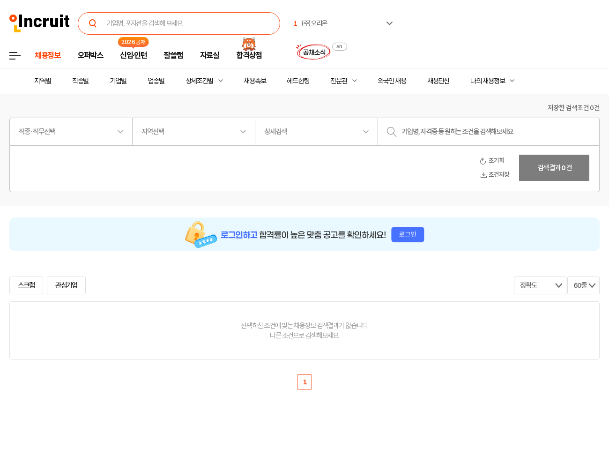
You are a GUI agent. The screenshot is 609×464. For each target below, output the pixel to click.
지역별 (42, 81)
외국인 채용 (392, 81)
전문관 (338, 81)
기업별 (118, 81)
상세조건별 (199, 81)
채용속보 (255, 81)
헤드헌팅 (298, 81)
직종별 (80, 81)
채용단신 (438, 81)
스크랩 (26, 285)
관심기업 (66, 285)
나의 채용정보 (487, 81)
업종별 (156, 81)
